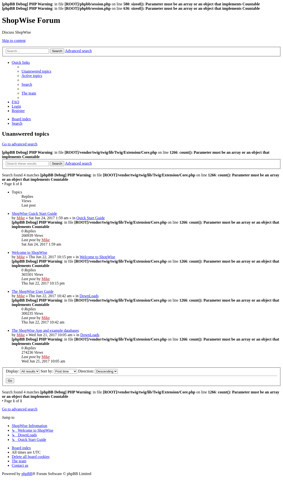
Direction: (98, 371)
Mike (21, 218)
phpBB (26, 474)
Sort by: (58, 371)
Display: (23, 371)
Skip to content (14, 40)
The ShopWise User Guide (32, 291)
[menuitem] (36, 71)
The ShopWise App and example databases (45, 330)
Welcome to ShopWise (29, 252)
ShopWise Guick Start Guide (34, 213)
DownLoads (89, 296)
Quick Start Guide (90, 218)
